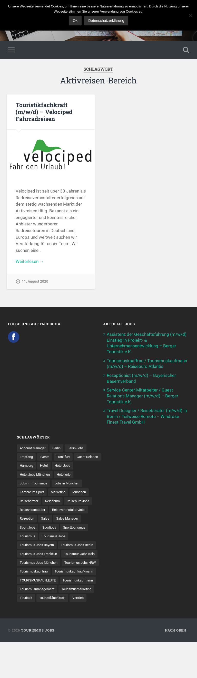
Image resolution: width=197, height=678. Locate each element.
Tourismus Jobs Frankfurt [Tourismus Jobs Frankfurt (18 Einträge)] (40, 562)
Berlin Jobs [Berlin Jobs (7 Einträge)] (80, 446)
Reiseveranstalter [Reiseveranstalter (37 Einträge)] (33, 509)
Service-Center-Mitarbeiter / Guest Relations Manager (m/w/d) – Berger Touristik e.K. (142, 395)
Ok (75, 20)
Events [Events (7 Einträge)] (46, 455)
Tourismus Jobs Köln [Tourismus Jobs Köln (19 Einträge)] (36, 571)
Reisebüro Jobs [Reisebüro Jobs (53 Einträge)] (82, 500)
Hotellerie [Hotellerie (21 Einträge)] (91, 473)
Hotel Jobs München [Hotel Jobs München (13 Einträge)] (60, 473)
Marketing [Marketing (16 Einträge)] (61, 491)
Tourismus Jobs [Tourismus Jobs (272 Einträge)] (56, 535)
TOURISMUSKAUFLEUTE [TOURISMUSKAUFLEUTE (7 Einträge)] (39, 607)
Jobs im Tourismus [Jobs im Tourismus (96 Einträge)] (35, 482)
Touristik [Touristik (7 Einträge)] (66, 625)
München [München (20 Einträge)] (83, 491)
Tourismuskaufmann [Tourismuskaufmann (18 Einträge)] (36, 616)
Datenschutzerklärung (106, 20)
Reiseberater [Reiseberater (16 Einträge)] (30, 500)
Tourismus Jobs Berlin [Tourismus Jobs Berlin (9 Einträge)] (37, 553)
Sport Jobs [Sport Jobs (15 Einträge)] (28, 527)
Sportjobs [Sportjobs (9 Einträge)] (52, 527)
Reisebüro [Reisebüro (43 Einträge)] (55, 500)
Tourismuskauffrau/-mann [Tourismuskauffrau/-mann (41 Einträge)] (41, 598)
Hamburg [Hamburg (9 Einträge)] (57, 464)
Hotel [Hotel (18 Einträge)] (76, 464)
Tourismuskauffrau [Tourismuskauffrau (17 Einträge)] (76, 589)
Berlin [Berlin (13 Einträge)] (59, 446)
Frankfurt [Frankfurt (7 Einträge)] (66, 455)
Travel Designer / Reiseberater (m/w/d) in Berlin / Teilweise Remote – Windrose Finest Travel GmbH (147, 415)
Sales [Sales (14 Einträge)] (47, 518)
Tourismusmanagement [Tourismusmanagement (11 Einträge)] (79, 616)
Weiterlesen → (30, 261)
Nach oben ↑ (177, 666)
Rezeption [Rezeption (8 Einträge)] (28, 518)
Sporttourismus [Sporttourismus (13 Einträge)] (78, 527)
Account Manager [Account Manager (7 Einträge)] (34, 446)
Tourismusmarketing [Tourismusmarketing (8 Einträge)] (36, 625)
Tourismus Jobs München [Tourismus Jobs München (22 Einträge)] (40, 580)
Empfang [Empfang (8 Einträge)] (27, 455)
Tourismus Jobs (37, 666)
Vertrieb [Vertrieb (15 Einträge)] (61, 634)
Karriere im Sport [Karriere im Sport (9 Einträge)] (33, 491)
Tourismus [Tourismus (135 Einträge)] (28, 535)
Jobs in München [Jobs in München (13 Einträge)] (70, 482)
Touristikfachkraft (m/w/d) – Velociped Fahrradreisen (44, 112)
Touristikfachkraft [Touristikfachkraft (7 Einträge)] (34, 634)
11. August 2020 (35, 282)
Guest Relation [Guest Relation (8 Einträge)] (31, 464)
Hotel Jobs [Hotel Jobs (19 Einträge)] (28, 473)
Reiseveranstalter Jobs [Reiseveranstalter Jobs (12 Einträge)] (72, 509)
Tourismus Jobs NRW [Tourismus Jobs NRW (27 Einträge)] (37, 589)
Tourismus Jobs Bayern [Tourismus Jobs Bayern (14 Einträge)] (38, 544)
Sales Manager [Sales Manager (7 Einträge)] (70, 518)
